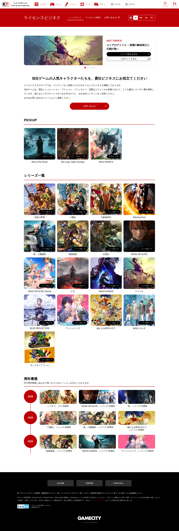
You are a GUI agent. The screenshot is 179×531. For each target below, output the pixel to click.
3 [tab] (91, 67)
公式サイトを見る (129, 59)
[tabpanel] (89, 50)
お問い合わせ (110, 17)
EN (140, 18)
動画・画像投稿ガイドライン (47, 493)
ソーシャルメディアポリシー (69, 493)
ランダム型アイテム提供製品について (129, 493)
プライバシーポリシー (27, 493)
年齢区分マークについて (105, 493)
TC (151, 18)
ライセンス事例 (93, 17)
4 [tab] (94, 67)
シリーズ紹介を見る (129, 54)
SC (146, 18)
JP (135, 18)
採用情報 (89, 483)
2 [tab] (88, 67)
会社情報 (60, 483)
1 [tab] (85, 67)
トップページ (75, 17)
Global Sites (118, 483)
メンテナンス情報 (88, 493)
